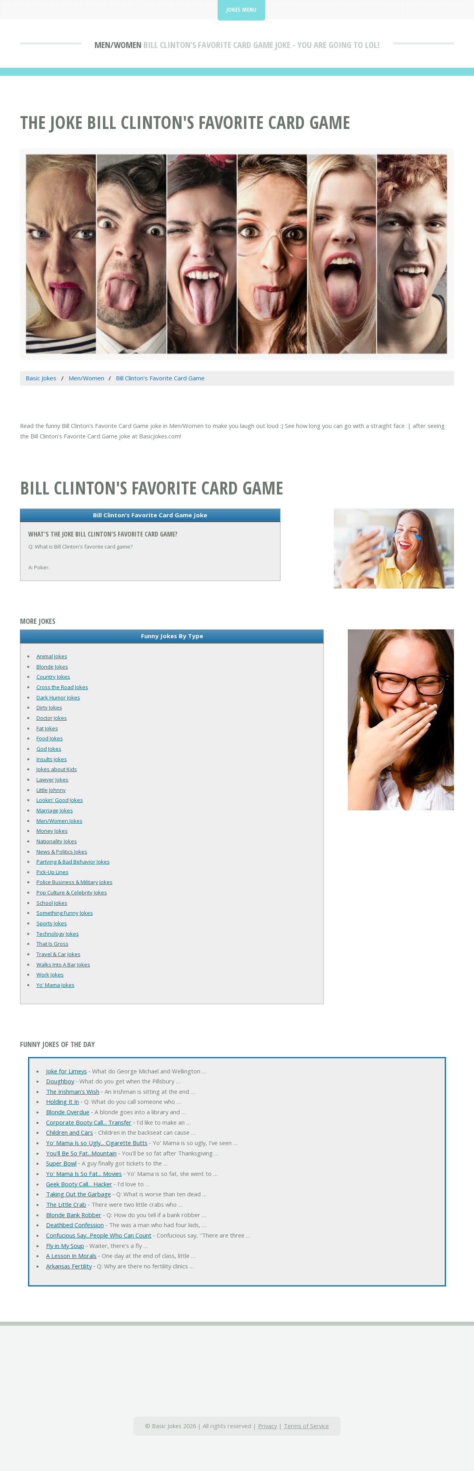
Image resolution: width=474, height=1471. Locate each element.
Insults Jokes (51, 759)
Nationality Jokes (56, 841)
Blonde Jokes (52, 666)
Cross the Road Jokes (62, 687)
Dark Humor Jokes (58, 697)
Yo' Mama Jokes (55, 985)
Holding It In (62, 1101)
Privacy (267, 1426)
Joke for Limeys (66, 1071)
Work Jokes (50, 974)
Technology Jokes (57, 933)
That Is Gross (52, 943)
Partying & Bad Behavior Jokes (73, 861)
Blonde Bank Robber (73, 1215)
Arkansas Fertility (69, 1266)
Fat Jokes (47, 728)
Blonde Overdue (67, 1112)
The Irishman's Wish (72, 1091)
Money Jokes (52, 830)
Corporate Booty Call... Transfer (88, 1122)
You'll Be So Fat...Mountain (81, 1153)
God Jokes (48, 748)
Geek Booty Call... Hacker (79, 1184)
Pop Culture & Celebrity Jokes (71, 892)
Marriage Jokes (54, 810)
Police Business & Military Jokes (74, 882)
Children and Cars (69, 1132)
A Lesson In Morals (71, 1256)
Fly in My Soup (65, 1246)
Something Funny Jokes (64, 912)
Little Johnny (51, 790)
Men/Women (118, 44)
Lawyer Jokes (52, 779)
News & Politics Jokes (61, 851)
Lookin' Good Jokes (59, 800)
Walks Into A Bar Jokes (63, 964)
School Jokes (51, 902)
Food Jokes (49, 738)
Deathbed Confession (75, 1225)
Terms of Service (306, 1426)
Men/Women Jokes (59, 820)
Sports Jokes (51, 923)
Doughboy (60, 1081)
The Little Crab (66, 1204)
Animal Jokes (51, 656)
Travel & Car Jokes (58, 954)
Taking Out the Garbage (78, 1194)
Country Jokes (53, 676)
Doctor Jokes (51, 717)
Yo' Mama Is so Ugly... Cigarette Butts (96, 1143)
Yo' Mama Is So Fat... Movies (84, 1174)
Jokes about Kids (56, 769)
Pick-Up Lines (52, 872)
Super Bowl (61, 1163)
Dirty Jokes (49, 707)
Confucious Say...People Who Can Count (98, 1235)
